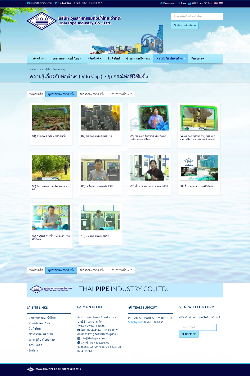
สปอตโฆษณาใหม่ (200, 3)
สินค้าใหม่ (114, 58)
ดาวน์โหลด (35, 345)
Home (33, 69)
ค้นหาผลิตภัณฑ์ (185, 25)
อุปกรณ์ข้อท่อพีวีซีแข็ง (61, 94)
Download (168, 3)
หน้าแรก (39, 58)
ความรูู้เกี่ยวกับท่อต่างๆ (42, 339)
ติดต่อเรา (197, 58)
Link (182, 3)
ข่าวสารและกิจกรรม (138, 58)
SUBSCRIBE (189, 334)
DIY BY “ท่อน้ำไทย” (121, 94)
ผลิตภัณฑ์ (95, 58)
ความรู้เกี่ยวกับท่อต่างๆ (170, 58)
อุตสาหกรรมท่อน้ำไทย (67, 58)
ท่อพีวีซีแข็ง (36, 94)
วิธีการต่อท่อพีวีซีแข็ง (92, 94)
